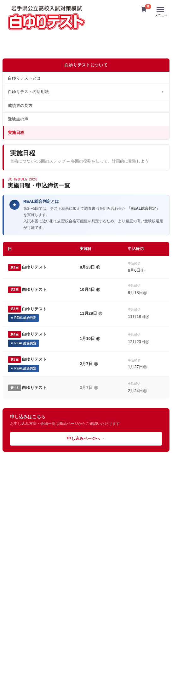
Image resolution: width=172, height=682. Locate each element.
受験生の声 (18, 118)
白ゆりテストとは (24, 78)
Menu (161, 6)
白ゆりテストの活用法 (86, 91)
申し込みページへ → (86, 438)
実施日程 (16, 132)
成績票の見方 (20, 105)
